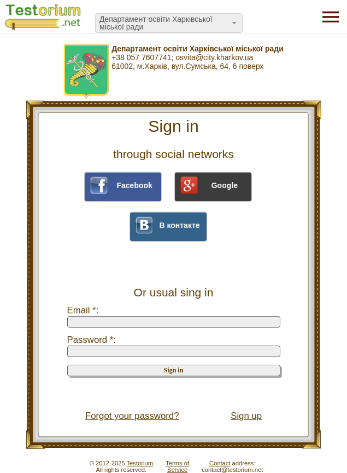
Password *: (91, 340)
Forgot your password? (132, 416)
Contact (220, 463)
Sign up (246, 416)
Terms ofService (177, 466)
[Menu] (331, 16)
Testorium (140, 463)
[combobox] (169, 23)
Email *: (83, 310)
